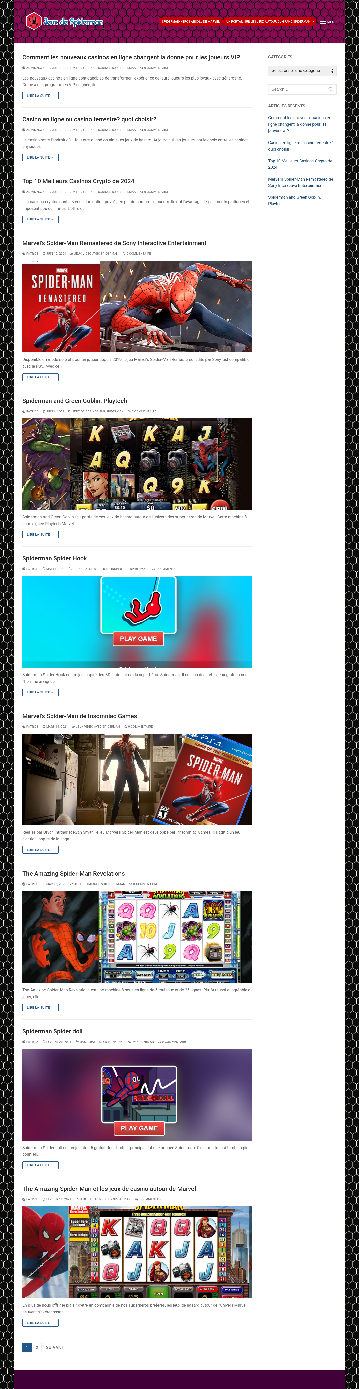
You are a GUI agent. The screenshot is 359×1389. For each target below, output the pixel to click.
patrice (30, 253)
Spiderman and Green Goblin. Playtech (74, 400)
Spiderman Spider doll (52, 1031)
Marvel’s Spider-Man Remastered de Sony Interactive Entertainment (114, 243)
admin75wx (33, 68)
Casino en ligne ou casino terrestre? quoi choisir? (89, 119)
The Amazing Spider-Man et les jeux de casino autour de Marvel (109, 1188)
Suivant (55, 1347)
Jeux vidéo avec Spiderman (94, 253)
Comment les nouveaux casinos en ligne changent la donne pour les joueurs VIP (131, 57)
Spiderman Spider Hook (54, 558)
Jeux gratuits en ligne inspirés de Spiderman (108, 569)
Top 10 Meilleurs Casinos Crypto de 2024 (78, 181)
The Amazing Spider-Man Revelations (73, 873)
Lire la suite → (40, 96)
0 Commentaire (154, 68)
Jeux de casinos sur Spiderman (108, 68)
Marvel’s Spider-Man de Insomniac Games (79, 716)
